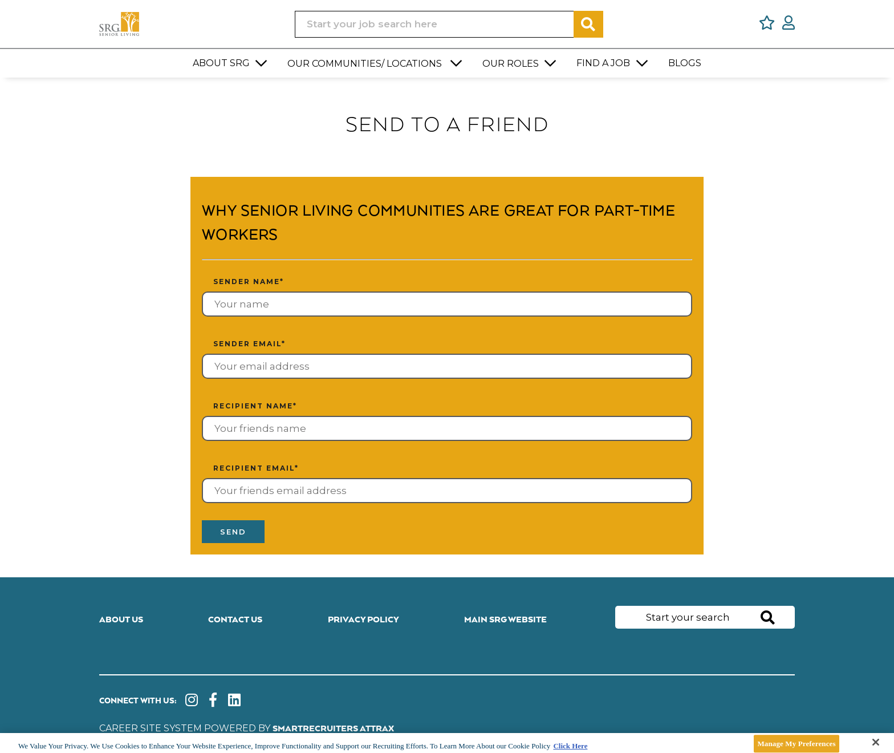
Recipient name (255, 406)
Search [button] (588, 24)
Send (233, 531)
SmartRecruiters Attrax (333, 729)
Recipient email (256, 468)
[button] (261, 63)
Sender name (248, 281)
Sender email (249, 343)
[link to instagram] (191, 701)
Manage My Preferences (796, 743)
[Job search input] (434, 24)
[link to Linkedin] (234, 701)
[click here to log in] (788, 24)
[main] (447, 743)
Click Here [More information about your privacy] (570, 746)
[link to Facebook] (213, 701)
